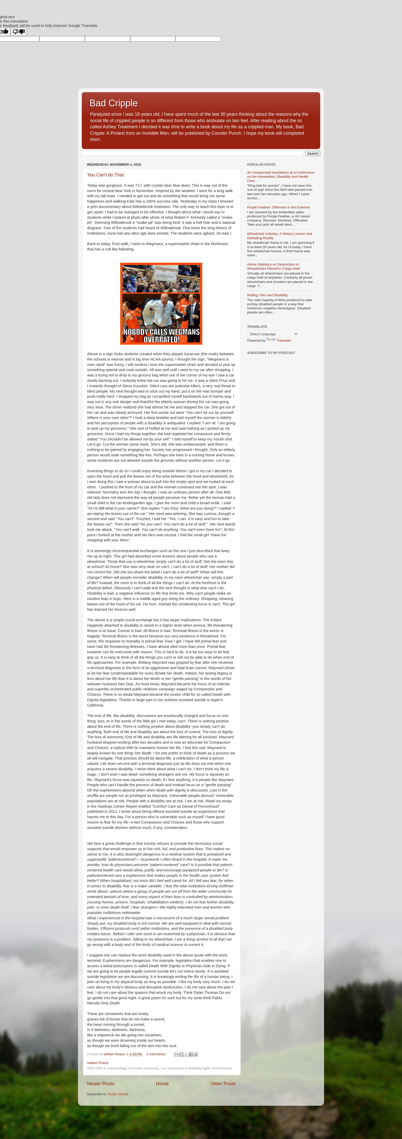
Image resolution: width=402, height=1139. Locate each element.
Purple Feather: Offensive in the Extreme (278, 207)
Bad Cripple (113, 103)
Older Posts (223, 1083)
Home (162, 1083)
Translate (278, 340)
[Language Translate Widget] (272, 334)
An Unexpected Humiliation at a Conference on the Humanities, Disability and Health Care (281, 177)
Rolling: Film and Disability (267, 295)
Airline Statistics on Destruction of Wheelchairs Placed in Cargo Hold (273, 266)
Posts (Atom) (118, 1094)
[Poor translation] (19, 32)
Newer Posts (100, 1083)
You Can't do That (105, 174)
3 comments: (156, 1054)
